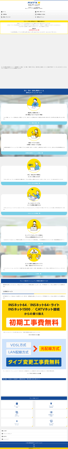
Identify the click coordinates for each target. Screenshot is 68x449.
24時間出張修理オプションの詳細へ (33, 153)
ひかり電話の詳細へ (33, 123)
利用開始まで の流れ (51, 413)
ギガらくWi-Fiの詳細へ (33, 183)
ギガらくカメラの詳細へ (33, 213)
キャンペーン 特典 (16, 404)
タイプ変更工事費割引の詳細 (33, 373)
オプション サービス (17, 421)
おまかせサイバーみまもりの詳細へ (33, 243)
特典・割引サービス (41, 11)
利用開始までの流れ (41, 14)
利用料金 (5, 14)
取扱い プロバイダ (17, 413)
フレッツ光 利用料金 (51, 404)
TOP (34, 445)
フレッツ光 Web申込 (51, 421)
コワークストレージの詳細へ (33, 273)
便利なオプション (40, 17)
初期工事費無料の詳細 (33, 334)
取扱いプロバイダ (6, 17)
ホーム (4, 11)
